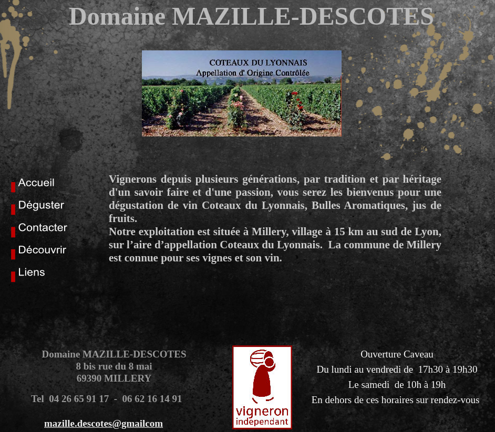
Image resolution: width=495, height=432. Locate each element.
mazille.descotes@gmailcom (103, 423)
